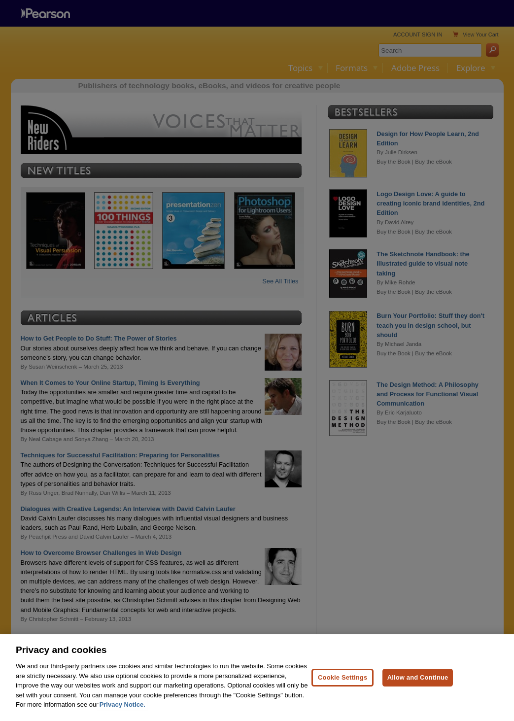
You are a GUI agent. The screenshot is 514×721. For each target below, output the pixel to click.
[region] (257, 677)
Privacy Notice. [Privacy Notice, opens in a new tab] (122, 704)
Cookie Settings (342, 677)
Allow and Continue (417, 677)
